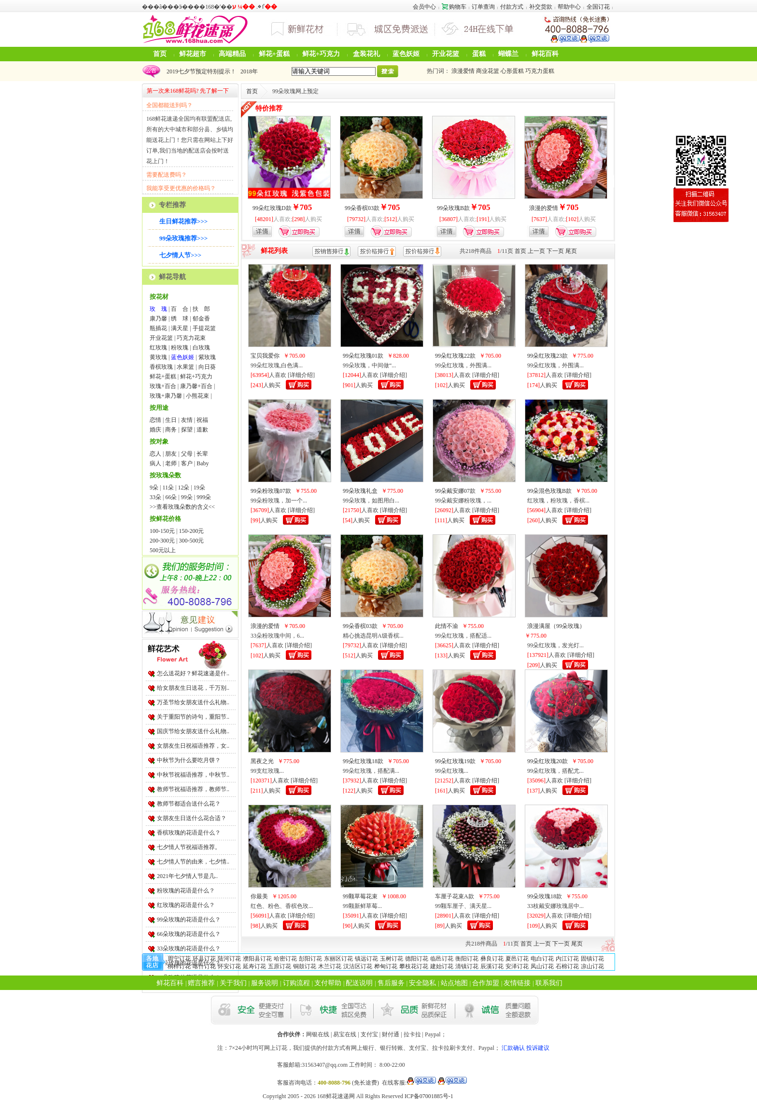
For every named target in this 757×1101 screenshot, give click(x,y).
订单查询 (483, 6)
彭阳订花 (310, 958)
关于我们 (233, 983)
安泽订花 (517, 966)
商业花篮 (487, 71)
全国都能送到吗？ (169, 105)
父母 (187, 453)
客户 (187, 463)
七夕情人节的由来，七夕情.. (193, 861)
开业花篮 (445, 53)
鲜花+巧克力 (321, 53)
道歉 (202, 429)
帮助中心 (569, 6)
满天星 (179, 328)
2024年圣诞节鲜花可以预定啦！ (206, 71)
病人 (155, 463)
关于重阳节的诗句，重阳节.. (193, 716)
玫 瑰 (158, 309)
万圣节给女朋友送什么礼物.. (193, 702)
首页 (160, 53)
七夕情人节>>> (180, 255)
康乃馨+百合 (196, 386)
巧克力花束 (191, 337)
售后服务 (391, 983)
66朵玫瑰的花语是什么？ (189, 934)
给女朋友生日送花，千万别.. (193, 687)
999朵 (203, 497)
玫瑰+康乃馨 (166, 395)
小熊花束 (197, 395)
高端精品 (232, 53)
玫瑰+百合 (163, 386)
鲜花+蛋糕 (274, 53)
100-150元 (162, 531)
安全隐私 (422, 983)
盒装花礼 (366, 53)
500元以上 (163, 550)
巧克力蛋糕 (539, 71)
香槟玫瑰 (161, 366)
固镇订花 (592, 958)
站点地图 (454, 983)
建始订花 (441, 966)
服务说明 (264, 983)
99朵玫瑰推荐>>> (183, 238)
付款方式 (511, 6)
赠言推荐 (201, 983)
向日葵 (207, 366)
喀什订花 (204, 966)
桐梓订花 (179, 966)
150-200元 (191, 531)
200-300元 (162, 540)
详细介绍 (301, 375)
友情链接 (517, 983)
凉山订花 (592, 966)
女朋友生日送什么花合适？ (191, 818)
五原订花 (279, 966)
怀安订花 (229, 966)
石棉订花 (567, 966)
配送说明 (359, 983)
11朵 (168, 487)
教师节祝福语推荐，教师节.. (193, 789)
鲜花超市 (192, 53)
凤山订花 (542, 966)
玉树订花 (391, 958)
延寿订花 (254, 966)
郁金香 (201, 318)
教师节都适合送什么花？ (189, 803)
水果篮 (185, 366)
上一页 (536, 251)
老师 (171, 463)
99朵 (187, 497)
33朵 (155, 497)
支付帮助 (327, 983)
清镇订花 (466, 966)
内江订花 (567, 958)
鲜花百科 (545, 53)
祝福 (202, 420)
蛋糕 (479, 53)
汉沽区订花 (357, 966)
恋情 (155, 420)
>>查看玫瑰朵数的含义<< (182, 506)
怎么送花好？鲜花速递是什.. (193, 673)
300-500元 (191, 540)
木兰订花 (329, 966)
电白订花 (542, 958)
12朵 (183, 487)
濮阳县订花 (257, 958)
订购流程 (296, 983)
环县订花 (204, 958)
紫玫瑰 (207, 357)
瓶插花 (158, 328)
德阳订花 (416, 958)
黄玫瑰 (158, 357)
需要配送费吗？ (166, 174)
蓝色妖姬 (406, 53)
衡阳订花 (466, 958)
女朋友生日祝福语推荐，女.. (193, 745)
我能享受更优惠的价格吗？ (181, 188)
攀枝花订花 (413, 966)
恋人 (155, 453)
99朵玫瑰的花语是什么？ (189, 919)
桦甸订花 (385, 966)
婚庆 (155, 429)
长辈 (202, 453)
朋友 (171, 453)
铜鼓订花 (304, 966)
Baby (202, 463)
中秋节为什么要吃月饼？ (189, 760)
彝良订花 (492, 958)
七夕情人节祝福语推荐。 (189, 847)
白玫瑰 (201, 347)
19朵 (199, 487)
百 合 (179, 309)
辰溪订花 (492, 966)
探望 (187, 429)
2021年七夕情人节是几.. (187, 876)
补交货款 (540, 6)
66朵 (171, 497)
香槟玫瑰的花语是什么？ (189, 832)
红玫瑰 (158, 347)
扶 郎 (201, 309)
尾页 (571, 251)
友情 (187, 420)
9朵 (154, 487)
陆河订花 (229, 958)
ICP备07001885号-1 (429, 1096)
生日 (171, 420)
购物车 (454, 6)
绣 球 (179, 318)
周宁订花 (179, 958)
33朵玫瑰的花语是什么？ (189, 948)
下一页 (555, 251)
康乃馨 (158, 318)
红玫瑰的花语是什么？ (186, 905)
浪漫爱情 (463, 71)
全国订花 (598, 6)
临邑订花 (441, 958)
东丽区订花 (338, 958)
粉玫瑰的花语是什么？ (186, 890)
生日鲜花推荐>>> (183, 221)
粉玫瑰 (179, 347)
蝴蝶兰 (508, 53)
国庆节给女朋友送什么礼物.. (193, 731)
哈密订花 (285, 958)
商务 (171, 429)
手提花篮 (204, 328)
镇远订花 (366, 958)
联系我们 (548, 983)
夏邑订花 (517, 958)
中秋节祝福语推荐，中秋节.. (193, 774)
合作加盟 (485, 983)
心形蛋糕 (512, 71)
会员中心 (424, 6)
